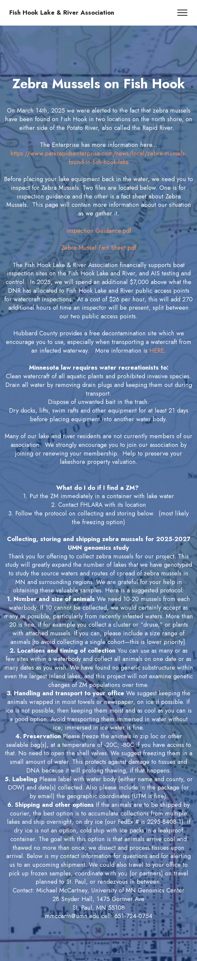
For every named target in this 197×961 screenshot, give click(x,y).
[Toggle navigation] (182, 12)
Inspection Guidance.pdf (98, 230)
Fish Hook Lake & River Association (61, 13)
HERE (156, 350)
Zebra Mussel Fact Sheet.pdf (98, 247)
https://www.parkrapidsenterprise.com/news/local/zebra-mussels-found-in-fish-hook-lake (98, 157)
